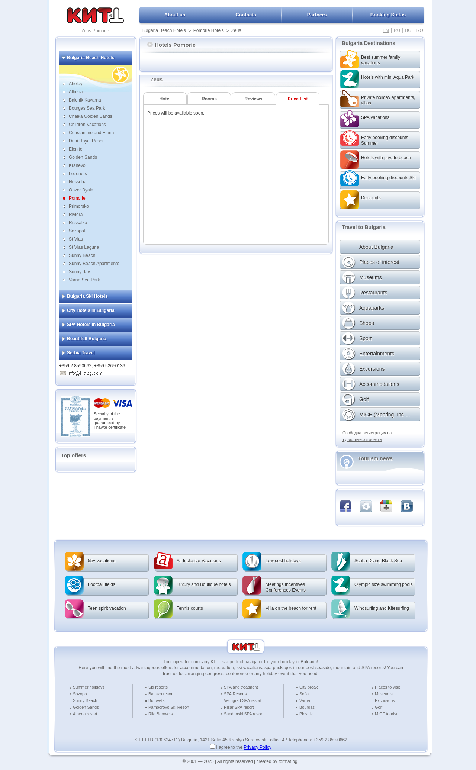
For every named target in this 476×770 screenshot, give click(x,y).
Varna (304, 700)
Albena (76, 91)
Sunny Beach (82, 255)
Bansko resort (161, 694)
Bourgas (307, 707)
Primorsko (79, 206)
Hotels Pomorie (171, 45)
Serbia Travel (81, 352)
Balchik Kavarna (85, 100)
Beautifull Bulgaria (86, 338)
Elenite (76, 149)
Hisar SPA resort (239, 707)
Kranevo (77, 165)
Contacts (245, 14)
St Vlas (76, 239)
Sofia (304, 694)
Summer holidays (88, 687)
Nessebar (78, 181)
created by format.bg (277, 761)
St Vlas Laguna (84, 247)
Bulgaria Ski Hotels (87, 296)
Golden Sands (83, 157)
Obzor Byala (81, 190)
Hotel (165, 99)
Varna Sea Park (84, 280)
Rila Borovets (160, 714)
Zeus (236, 30)
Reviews (253, 99)
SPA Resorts (235, 694)
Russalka (78, 222)
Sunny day (79, 271)
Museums (384, 694)
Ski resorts (158, 687)
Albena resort (85, 714)
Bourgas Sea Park (87, 108)
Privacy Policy (257, 747)
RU (397, 30)
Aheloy (76, 83)
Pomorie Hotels (208, 30)
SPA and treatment (241, 687)
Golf (378, 707)
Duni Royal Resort (87, 141)
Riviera (76, 214)
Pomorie (77, 198)
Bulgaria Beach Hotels (164, 30)
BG (408, 30)
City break (308, 687)
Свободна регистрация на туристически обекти (367, 436)
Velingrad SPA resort (242, 700)
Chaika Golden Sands (90, 116)
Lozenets (78, 173)
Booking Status (388, 14)
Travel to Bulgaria (363, 227)
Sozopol (77, 230)
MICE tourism (387, 714)
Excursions (385, 700)
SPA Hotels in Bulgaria (91, 324)
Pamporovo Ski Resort (168, 707)
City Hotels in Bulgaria (91, 310)
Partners (317, 14)
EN (386, 30)
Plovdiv (305, 714)
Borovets (156, 700)
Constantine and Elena (91, 132)
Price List (297, 99)
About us (174, 14)
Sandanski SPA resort (243, 714)
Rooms (209, 99)
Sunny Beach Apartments (94, 263)
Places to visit (387, 687)
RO (419, 30)
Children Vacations (87, 124)
